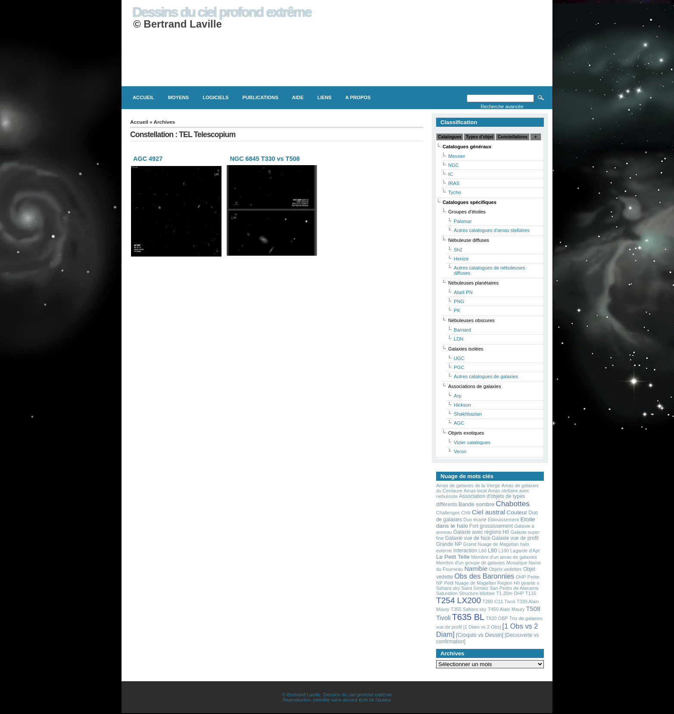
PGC (459, 367)
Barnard (462, 329)
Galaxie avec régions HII (481, 532)
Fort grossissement (491, 526)
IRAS (453, 183)
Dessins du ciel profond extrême (221, 12)
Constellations (512, 137)
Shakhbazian (468, 413)
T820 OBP (497, 618)
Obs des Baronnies (484, 576)
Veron (460, 451)
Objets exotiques (466, 432)
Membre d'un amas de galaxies (504, 557)
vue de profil (449, 626)
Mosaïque (516, 562)
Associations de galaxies (474, 386)
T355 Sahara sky (469, 609)
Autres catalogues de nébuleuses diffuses (489, 270)
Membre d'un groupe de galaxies (470, 562)
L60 (482, 550)
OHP (521, 576)
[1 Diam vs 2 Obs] (482, 626)
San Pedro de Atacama (514, 588)
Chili (465, 512)
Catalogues (450, 137)
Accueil (143, 97)
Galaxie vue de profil (515, 538)
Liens (324, 97)
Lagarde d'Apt (525, 550)
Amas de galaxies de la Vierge (468, 485)
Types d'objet (479, 137)
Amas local (475, 490)
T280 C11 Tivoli (498, 601)
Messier (456, 156)
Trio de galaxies (526, 618)
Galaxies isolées (465, 348)
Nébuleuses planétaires (473, 282)
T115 (530, 593)
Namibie (476, 568)
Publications (260, 97)
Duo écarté (475, 519)
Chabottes (513, 503)
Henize (461, 258)
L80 (492, 550)
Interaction (465, 551)
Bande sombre (476, 504)
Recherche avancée (502, 106)
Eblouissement (503, 519)
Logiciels (215, 97)
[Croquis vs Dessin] (479, 635)
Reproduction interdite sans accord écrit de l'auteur (337, 699)
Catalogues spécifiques (469, 202)
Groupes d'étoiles (467, 211)
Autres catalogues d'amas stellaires (492, 230)
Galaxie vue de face (467, 538)
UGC (459, 358)
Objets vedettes (505, 569)
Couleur (516, 512)
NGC (453, 165)
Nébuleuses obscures (471, 320)
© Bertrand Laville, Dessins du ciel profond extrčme (337, 694)
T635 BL (468, 617)
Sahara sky (448, 588)
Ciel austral (489, 512)
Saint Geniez (474, 588)
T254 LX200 (458, 600)
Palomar (463, 221)
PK (457, 310)
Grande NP (449, 544)
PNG (459, 301)
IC (450, 174)
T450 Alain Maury (506, 609)
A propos (358, 97)
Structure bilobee (477, 593)
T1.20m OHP (510, 593)
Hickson (462, 404)
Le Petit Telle (453, 557)
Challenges (448, 512)
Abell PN (463, 292)
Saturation (447, 593)
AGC (459, 423)
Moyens (178, 97)
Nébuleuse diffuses (468, 240)
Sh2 (458, 249)
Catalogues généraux (467, 146)
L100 (503, 550)
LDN (458, 338)
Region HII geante (516, 583)
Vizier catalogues (472, 442)
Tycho (454, 192)
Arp (457, 395)
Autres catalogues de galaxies (486, 376)
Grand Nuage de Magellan (491, 544)
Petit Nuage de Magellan (470, 583)
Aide (298, 97)
